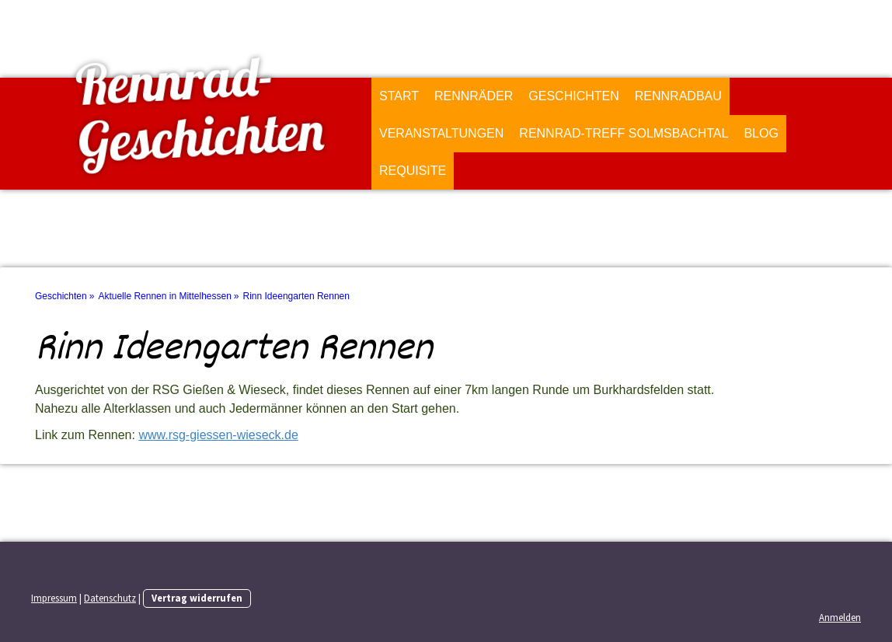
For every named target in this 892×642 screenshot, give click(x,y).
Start (399, 96)
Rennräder (473, 96)
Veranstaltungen (441, 133)
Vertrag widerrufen (197, 597)
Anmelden (840, 617)
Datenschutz (110, 597)
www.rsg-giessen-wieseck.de (218, 434)
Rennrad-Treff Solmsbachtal (623, 133)
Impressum (54, 597)
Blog (761, 133)
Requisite (412, 170)
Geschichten (573, 96)
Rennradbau (678, 96)
